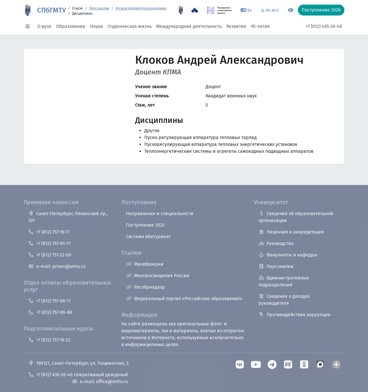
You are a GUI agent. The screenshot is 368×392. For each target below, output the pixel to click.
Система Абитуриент (148, 236)
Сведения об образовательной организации (295, 217)
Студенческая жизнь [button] (130, 26)
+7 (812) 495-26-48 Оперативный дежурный (78, 374)
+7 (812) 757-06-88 (50, 312)
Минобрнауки (145, 264)
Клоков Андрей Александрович (141, 8)
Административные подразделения (283, 281)
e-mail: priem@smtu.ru (56, 266)
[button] (29, 26)
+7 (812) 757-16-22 (49, 340)
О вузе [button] (44, 26)
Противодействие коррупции (294, 314)
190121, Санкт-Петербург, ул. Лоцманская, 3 (78, 363)
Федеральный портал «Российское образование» (184, 298)
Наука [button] (96, 26)
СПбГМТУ (51, 10)
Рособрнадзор (145, 287)
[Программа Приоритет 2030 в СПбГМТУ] (195, 10)
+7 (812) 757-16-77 (49, 232)
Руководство (276, 243)
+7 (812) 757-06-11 (49, 301)
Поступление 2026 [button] (321, 10)
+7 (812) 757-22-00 (49, 255)
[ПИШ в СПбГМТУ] (219, 10)
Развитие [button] (236, 26)
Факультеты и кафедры (287, 255)
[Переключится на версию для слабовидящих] (290, 10)
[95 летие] (181, 10)
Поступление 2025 (145, 225)
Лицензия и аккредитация (291, 232)
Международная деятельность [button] (189, 26)
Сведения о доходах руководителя (284, 299)
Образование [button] (70, 26)
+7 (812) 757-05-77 (49, 243)
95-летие (260, 26)
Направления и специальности (159, 213)
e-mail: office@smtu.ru (100, 381)
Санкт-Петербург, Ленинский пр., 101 (68, 217)
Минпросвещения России (157, 275)
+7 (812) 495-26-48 (324, 26)
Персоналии (99, 8)
